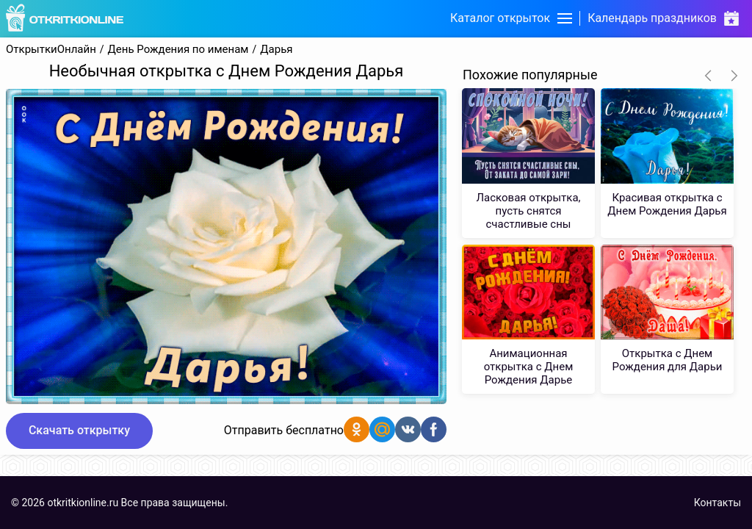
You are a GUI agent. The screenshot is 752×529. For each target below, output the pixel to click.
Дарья (276, 49)
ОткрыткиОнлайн (51, 49)
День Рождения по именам (178, 49)
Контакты (717, 502)
